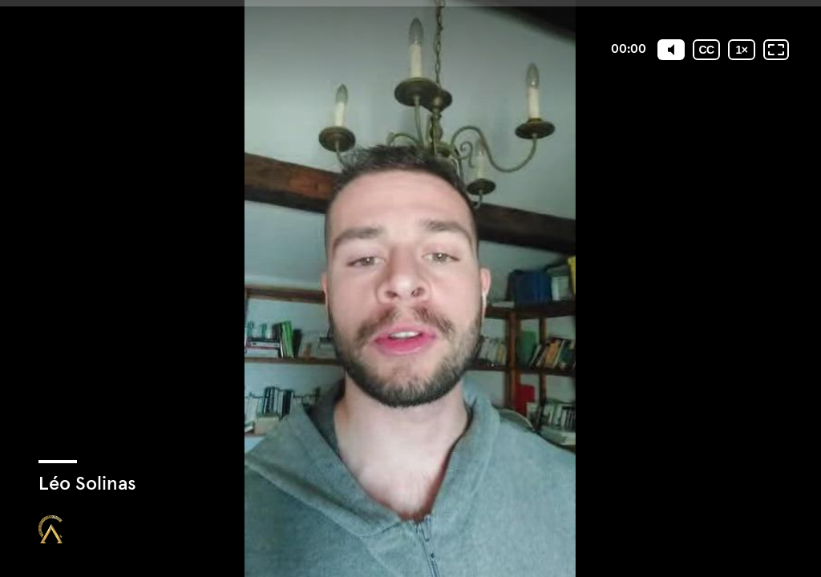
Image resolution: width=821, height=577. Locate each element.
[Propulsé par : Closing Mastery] (50, 529)
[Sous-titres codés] (706, 49)
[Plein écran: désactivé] (776, 49)
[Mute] (671, 49)
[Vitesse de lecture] (741, 49)
